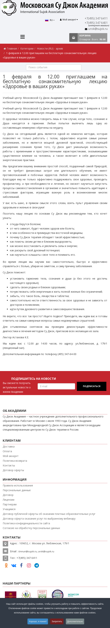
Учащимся (9, 509)
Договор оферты (13, 470)
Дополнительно (75, 621)
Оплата (7, 451)
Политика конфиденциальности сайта (26, 523)
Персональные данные (17, 490)
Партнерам (10, 504)
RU (50, 20)
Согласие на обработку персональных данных (31, 528)
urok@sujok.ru (98, 28)
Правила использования (18, 485)
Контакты (9, 465)
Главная (12, 48)
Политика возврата (15, 460)
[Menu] (22, 37)
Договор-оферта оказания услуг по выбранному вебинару (39, 518)
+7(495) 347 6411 (96, 18)
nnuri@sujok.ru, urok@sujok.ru (37, 551)
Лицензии (8, 499)
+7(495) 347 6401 (96, 22)
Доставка (9, 446)
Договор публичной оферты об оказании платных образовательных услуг (49, 514)
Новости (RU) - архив (50, 48)
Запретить (57, 621)
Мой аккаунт (11, 456)
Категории (26, 48)
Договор (8, 495)
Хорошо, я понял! (37, 621)
